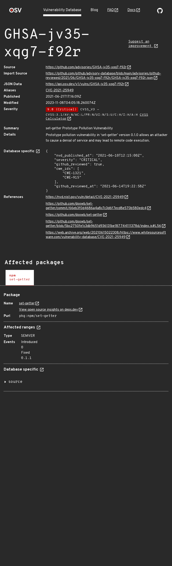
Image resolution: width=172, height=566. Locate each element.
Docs (131, 10)
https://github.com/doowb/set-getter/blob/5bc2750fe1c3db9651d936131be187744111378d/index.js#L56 (103, 224)
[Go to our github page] (160, 12)
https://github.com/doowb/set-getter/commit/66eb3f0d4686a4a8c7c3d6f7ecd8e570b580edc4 (96, 206)
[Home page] (15, 12)
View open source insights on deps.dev (48, 310)
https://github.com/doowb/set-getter (74, 215)
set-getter (27, 303)
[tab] (20, 277)
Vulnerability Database (62, 10)
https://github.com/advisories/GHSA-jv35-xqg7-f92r (86, 67)
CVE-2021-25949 (60, 90)
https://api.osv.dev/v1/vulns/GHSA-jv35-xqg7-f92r (85, 84)
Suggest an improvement (140, 44)
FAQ (110, 10)
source (15, 382)
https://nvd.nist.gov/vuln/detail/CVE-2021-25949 (85, 197)
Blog (94, 10)
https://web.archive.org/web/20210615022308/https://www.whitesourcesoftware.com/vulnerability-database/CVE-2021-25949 (106, 235)
